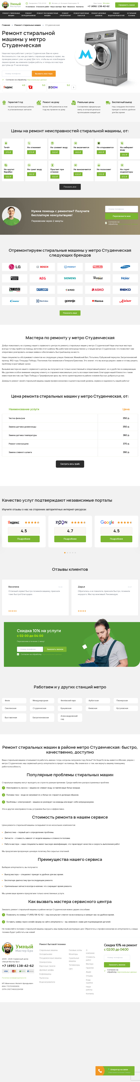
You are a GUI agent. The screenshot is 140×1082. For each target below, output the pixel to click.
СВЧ (71, 969)
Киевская (93, 708)
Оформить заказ (126, 5)
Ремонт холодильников (29, 14)
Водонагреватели (47, 982)
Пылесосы (44, 978)
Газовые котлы (75, 950)
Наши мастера (56, 7)
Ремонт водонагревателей (116, 14)
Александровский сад (69, 717)
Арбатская (94, 700)
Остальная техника (131, 14)
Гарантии (90, 968)
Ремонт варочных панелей (81, 14)
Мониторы (73, 954)
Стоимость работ (42, 7)
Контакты (80, 7)
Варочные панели (47, 966)
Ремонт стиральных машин (11, 14)
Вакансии (71, 7)
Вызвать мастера (43, 73)
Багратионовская (41, 717)
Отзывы (89, 976)
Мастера (89, 964)
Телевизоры (74, 965)
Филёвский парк (68, 700)
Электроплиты (45, 962)
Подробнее (23, 538)
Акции (88, 972)
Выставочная (11, 717)
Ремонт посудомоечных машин (47, 14)
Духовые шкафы (46, 970)
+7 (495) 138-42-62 (98, 6)
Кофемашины (45, 974)
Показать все (70, 187)
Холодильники (45, 954)
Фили (7, 700)
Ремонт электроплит (65, 14)
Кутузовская (122, 708)
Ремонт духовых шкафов (98, 14)
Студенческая (39, 708)
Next (73, 87)
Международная (40, 700)
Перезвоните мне (122, 216)
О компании (30, 7)
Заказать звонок (55, 649)
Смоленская (10, 708)
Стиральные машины (48, 950)
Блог (64, 7)
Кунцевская (66, 708)
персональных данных (37, 80)
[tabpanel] (24, 531)
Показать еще (70, 313)
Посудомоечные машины (50, 958)
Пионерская (122, 700)
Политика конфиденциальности (14, 978)
